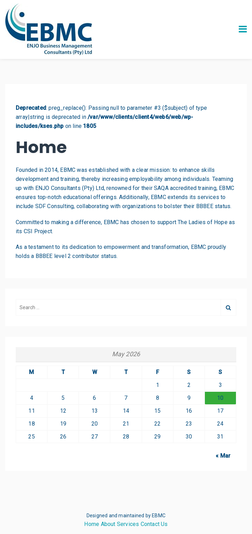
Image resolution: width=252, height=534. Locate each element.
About (108, 524)
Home (91, 524)
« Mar (223, 455)
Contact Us (154, 524)
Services (128, 524)
